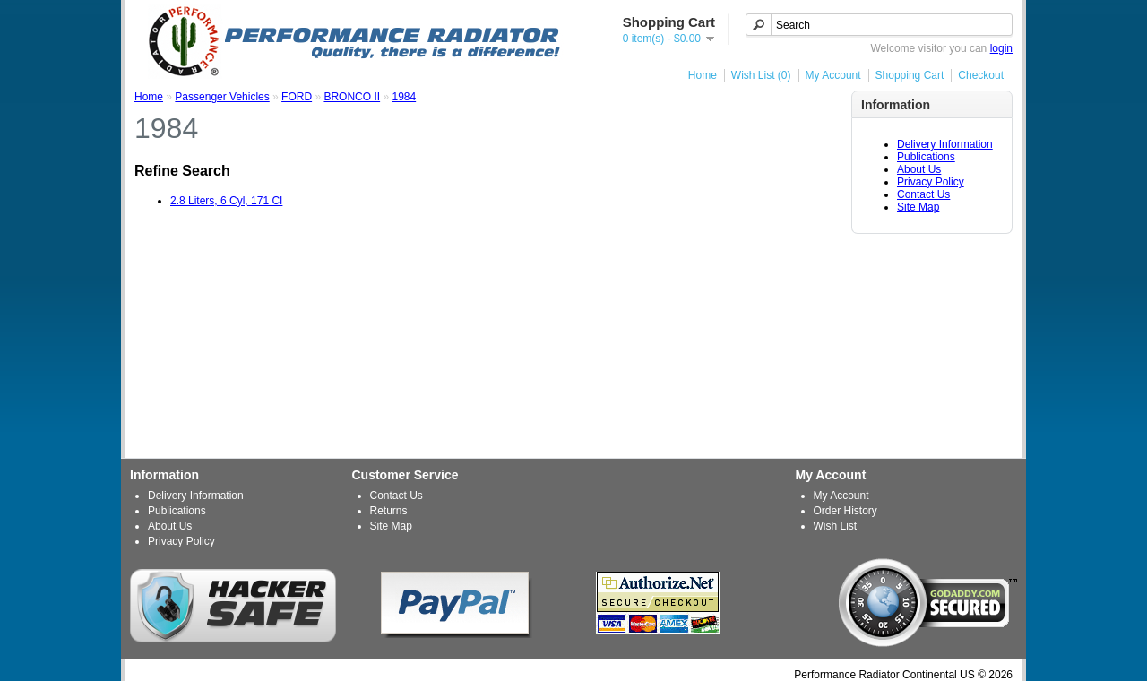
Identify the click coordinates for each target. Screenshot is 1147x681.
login (1001, 48)
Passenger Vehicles (222, 97)
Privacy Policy (930, 182)
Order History (845, 510)
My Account (833, 75)
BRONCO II (351, 97)
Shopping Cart (909, 75)
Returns (389, 510)
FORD (296, 97)
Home (702, 75)
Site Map (918, 207)
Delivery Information (945, 144)
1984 (404, 97)
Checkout (981, 75)
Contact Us (923, 194)
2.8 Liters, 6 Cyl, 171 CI (226, 200)
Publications (926, 157)
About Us (919, 169)
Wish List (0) (761, 75)
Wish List (836, 526)
